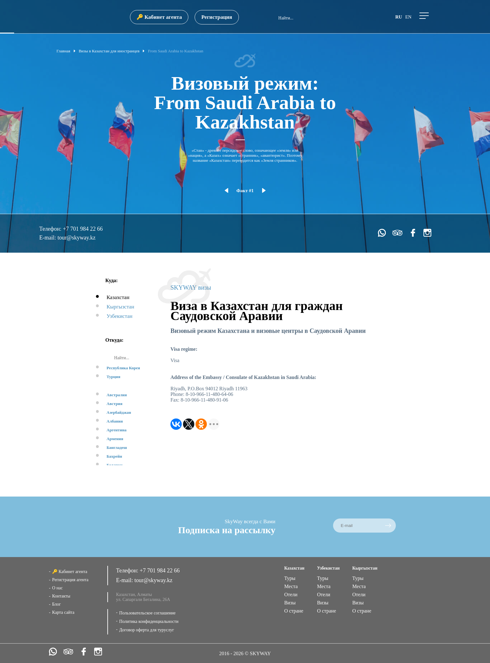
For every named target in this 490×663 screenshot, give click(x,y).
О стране (293, 610)
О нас (57, 588)
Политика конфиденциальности (149, 621)
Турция (114, 376)
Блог (56, 604)
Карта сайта (63, 612)
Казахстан (118, 297)
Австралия (117, 394)
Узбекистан (119, 316)
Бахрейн (114, 456)
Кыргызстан (120, 307)
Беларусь (115, 465)
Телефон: (51, 229)
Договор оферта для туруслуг (146, 630)
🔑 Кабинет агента (159, 17)
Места (291, 586)
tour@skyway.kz (76, 237)
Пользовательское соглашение (147, 613)
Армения (115, 438)
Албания (115, 421)
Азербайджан (119, 412)
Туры (289, 578)
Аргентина (117, 430)
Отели (290, 594)
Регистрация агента (70, 579)
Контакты (61, 596)
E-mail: (48, 237)
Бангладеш (117, 447)
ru (398, 16)
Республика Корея (123, 368)
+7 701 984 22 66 (83, 229)
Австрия (115, 403)
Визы (289, 602)
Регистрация (216, 17)
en (408, 16)
